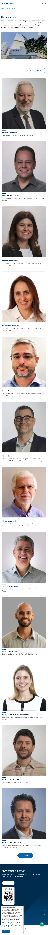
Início (2, 8)
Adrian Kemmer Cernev (10, 195)
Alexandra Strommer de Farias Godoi (15, 714)
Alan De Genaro (7, 456)
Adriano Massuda (8, 391)
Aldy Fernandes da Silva (10, 586)
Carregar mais (24, 855)
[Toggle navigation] (45, 3)
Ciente (6, 931)
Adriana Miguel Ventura (10, 326)
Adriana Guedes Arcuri (10, 260)
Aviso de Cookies (7, 925)
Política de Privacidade (16, 876)
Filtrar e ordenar (35, 70)
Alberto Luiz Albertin (9, 521)
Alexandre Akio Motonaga (11, 842)
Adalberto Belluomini (9, 132)
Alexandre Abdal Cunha (10, 779)
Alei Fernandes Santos (10, 651)
